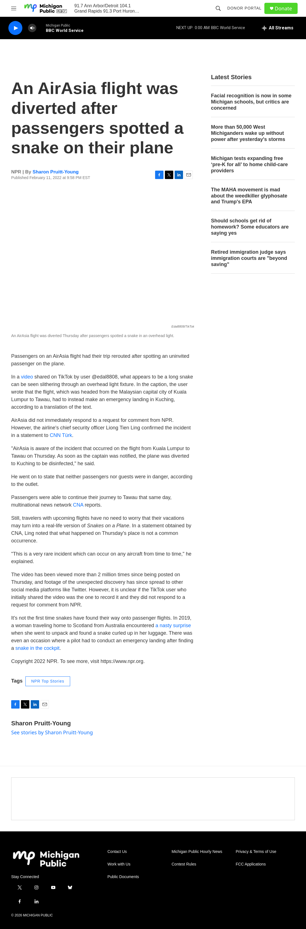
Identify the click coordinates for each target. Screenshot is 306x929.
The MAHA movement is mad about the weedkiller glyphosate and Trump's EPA (249, 196)
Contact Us (117, 852)
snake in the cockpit (37, 648)
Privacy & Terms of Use (256, 852)
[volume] (32, 28)
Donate (283, 8)
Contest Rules (184, 864)
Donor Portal (244, 8)
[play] (15, 28)
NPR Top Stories (47, 681)
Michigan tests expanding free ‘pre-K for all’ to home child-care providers (249, 164)
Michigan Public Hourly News (197, 852)
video (27, 377)
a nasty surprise (173, 625)
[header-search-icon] (218, 8)
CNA (78, 505)
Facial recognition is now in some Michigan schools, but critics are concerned (251, 102)
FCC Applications (251, 864)
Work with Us (119, 864)
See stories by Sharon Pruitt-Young (52, 732)
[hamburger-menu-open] (13, 8)
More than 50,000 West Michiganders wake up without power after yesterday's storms (248, 133)
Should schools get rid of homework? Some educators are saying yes (250, 227)
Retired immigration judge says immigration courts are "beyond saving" (249, 258)
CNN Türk (61, 435)
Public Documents (123, 877)
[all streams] (278, 28)
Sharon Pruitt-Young (56, 172)
